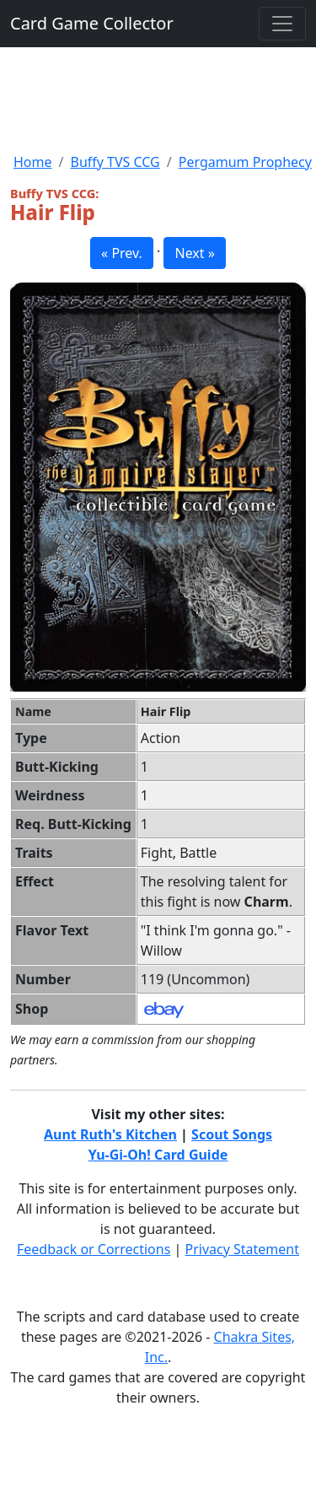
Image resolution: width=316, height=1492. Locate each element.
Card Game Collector (92, 23)
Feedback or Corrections (93, 1249)
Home (32, 162)
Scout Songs (231, 1134)
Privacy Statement (242, 1249)
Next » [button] (194, 253)
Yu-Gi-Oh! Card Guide (158, 1154)
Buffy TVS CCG (114, 162)
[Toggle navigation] (282, 23)
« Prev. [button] (121, 253)
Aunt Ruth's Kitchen (110, 1134)
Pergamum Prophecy (245, 162)
